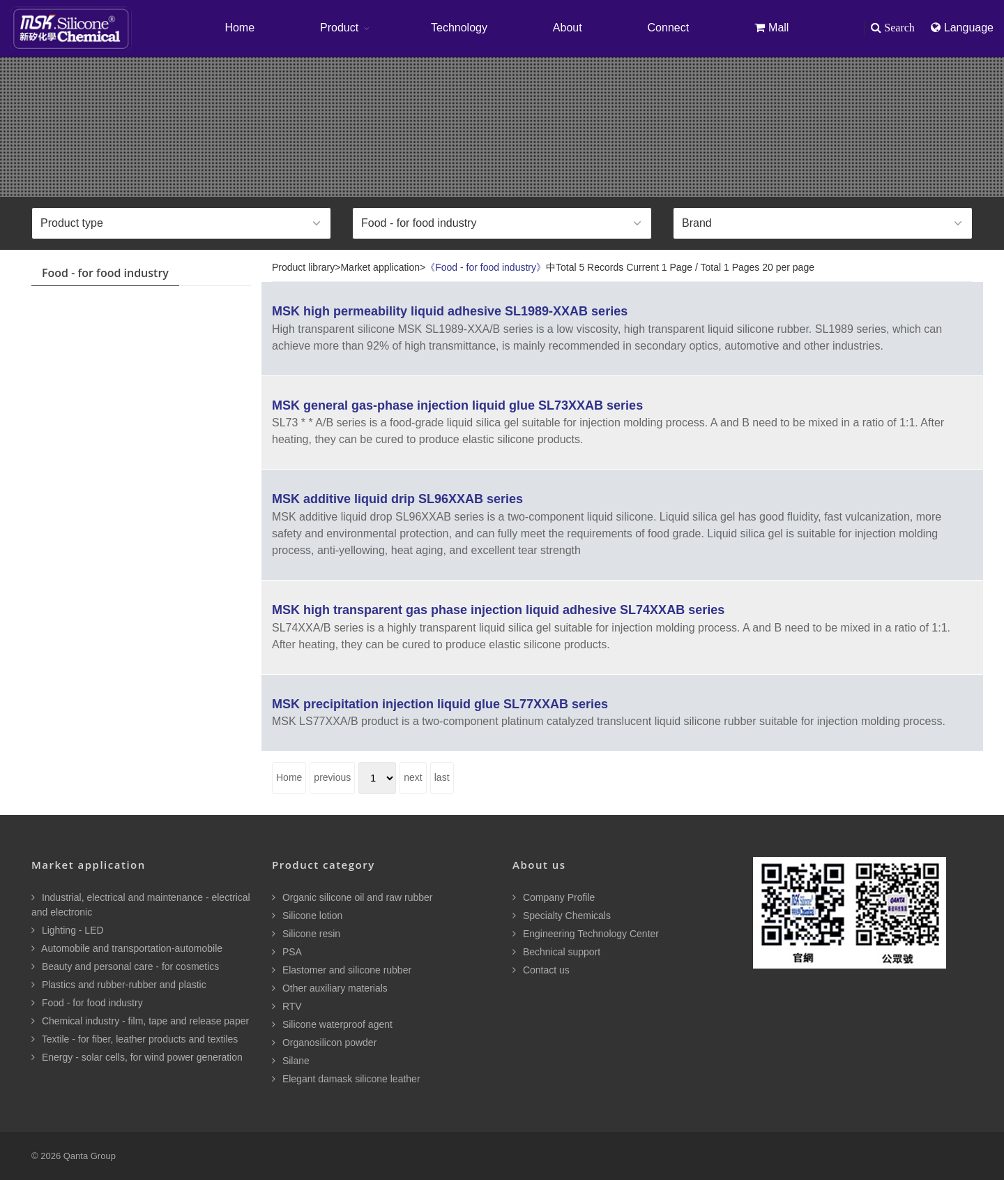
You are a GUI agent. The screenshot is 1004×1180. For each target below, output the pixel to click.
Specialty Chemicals (561, 915)
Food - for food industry (87, 1002)
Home (239, 27)
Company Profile (553, 897)
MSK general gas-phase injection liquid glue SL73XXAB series (457, 405)
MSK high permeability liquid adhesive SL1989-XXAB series (450, 311)
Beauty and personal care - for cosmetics (125, 966)
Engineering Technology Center (585, 933)
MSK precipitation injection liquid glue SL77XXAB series (440, 704)
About (567, 27)
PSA (287, 951)
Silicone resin (306, 933)
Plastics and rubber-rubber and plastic (118, 984)
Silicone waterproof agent (332, 1024)
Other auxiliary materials (330, 988)
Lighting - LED (67, 930)
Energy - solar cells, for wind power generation (137, 1057)
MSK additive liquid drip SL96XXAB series (397, 499)
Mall (771, 27)
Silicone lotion (307, 915)
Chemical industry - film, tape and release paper (140, 1020)
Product (339, 27)
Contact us (541, 970)
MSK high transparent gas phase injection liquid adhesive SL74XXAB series (498, 610)
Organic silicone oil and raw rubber (352, 897)
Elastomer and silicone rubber (341, 970)
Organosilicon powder (324, 1042)
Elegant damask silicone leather (346, 1078)
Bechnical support (556, 951)
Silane (291, 1060)
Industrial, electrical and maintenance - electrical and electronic (140, 905)
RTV (287, 1006)
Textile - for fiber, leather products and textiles (134, 1039)
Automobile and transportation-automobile (126, 948)
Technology (459, 27)
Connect (669, 27)
